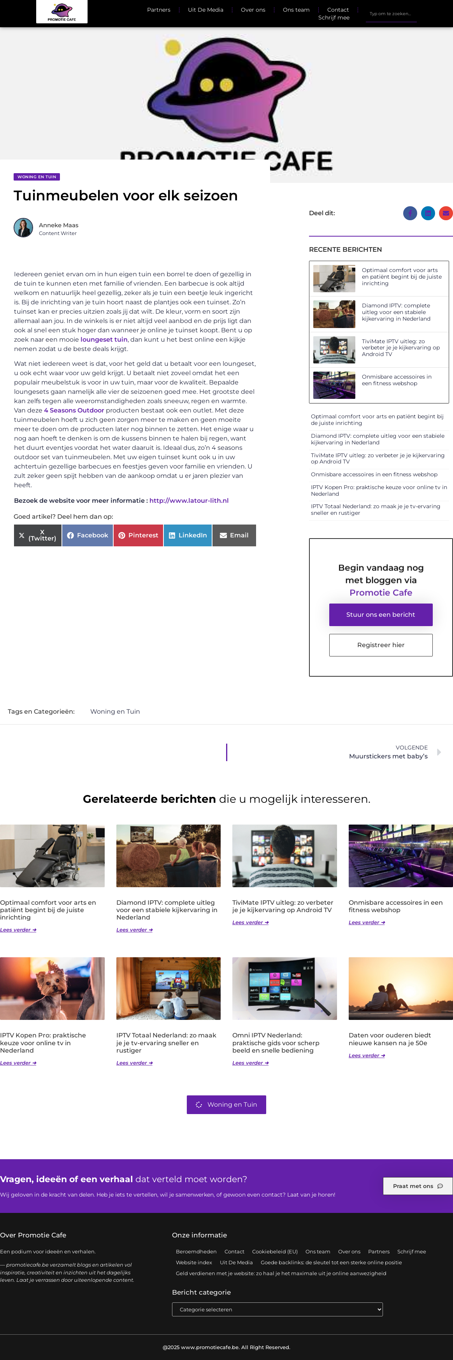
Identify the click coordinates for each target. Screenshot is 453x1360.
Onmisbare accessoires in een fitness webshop (397, 380)
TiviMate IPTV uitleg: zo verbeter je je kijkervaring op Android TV (401, 348)
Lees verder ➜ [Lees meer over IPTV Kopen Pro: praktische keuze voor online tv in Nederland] (18, 1063)
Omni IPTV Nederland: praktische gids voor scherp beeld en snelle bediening (276, 1043)
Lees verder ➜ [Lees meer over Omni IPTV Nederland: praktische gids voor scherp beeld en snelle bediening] (250, 1063)
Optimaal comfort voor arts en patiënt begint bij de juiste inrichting (402, 277)
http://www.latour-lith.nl (189, 500)
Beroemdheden (196, 1251)
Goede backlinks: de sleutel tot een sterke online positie (331, 1262)
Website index (194, 1262)
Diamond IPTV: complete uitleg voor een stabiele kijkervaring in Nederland (396, 312)
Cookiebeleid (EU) (275, 1251)
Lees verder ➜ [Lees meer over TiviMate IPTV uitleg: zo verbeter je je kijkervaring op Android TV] (250, 922)
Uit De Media (205, 9)
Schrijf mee (333, 17)
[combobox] (391, 13)
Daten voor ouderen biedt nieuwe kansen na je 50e (390, 1039)
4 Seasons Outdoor (74, 410)
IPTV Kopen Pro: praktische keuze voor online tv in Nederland (379, 490)
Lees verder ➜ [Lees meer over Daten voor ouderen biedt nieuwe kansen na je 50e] (367, 1055)
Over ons (253, 9)
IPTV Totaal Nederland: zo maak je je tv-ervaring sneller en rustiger (376, 509)
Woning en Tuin (37, 176)
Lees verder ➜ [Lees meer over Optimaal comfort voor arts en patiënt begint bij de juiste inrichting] (18, 930)
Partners (158, 9)
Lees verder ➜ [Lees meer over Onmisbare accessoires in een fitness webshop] (367, 922)
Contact (338, 9)
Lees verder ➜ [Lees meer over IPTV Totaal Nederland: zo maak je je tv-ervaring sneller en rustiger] (134, 1063)
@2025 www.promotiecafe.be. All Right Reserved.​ (226, 1347)
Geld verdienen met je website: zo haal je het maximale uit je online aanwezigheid (281, 1273)
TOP (427, 1331)
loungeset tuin (104, 339)
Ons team (296, 9)
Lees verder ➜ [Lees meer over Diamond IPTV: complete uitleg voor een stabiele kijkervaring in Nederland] (134, 930)
